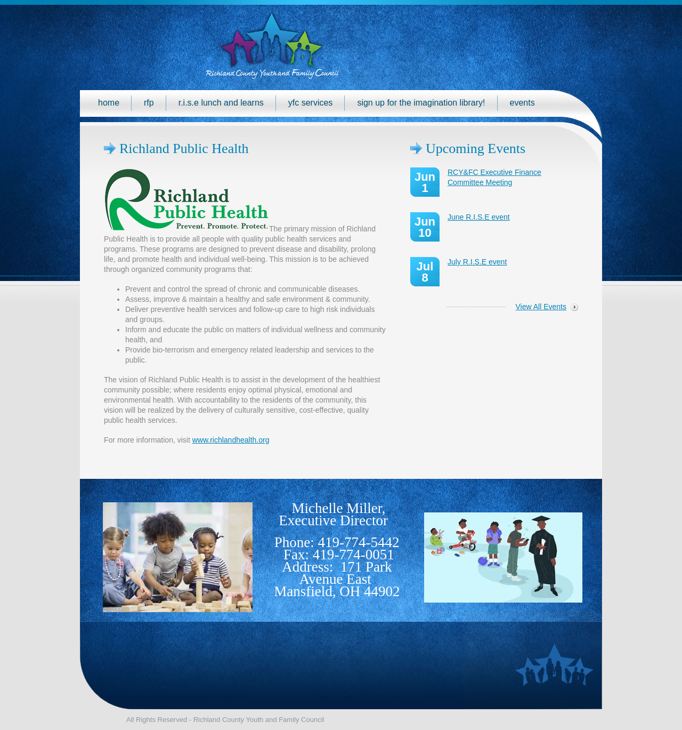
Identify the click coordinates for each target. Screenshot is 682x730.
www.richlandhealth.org (231, 440)
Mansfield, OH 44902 (337, 591)
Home (108, 102)
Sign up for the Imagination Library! (421, 102)
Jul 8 (425, 272)
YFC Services (310, 102)
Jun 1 (425, 182)
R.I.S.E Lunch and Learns (221, 102)
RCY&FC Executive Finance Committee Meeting (494, 177)
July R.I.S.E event (477, 262)
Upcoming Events (475, 148)
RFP (149, 102)
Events (522, 102)
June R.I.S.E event (479, 217)
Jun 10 (425, 227)
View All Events (541, 306)
